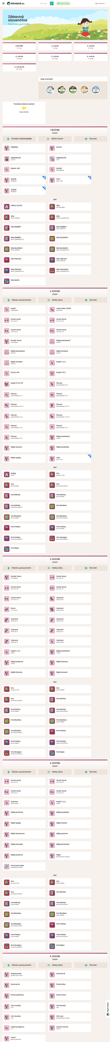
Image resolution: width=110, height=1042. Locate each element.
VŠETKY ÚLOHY (55, 115)
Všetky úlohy (55, 224)
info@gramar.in (59, 1015)
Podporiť (67, 1015)
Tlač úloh (91, 115)
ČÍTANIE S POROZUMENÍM (19, 115)
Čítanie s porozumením (19, 224)
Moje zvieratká (47, 80)
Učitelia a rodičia (63, 3)
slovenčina (99, 3)
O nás (72, 1015)
